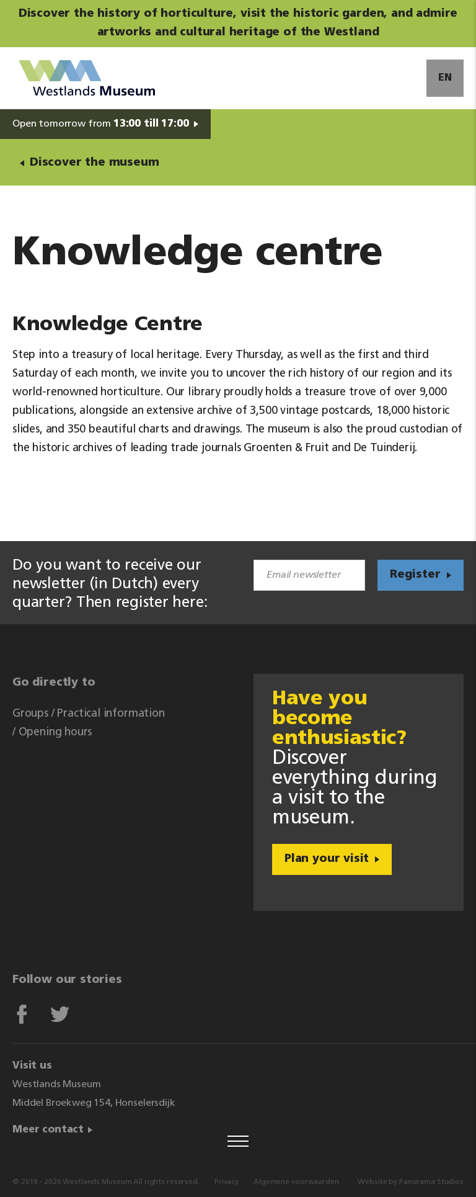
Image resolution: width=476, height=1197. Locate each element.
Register (415, 575)
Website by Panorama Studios (411, 1182)
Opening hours (55, 732)
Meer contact (48, 1130)
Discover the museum (94, 163)
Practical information (110, 714)
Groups (30, 714)
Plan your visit (326, 859)
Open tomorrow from (100, 124)
